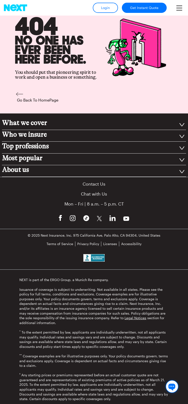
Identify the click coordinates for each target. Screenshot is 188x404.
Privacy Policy (88, 244)
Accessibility (131, 244)
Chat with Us (94, 194)
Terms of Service (60, 244)
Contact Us (94, 184)
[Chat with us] (172, 386)
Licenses (110, 244)
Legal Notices (135, 318)
